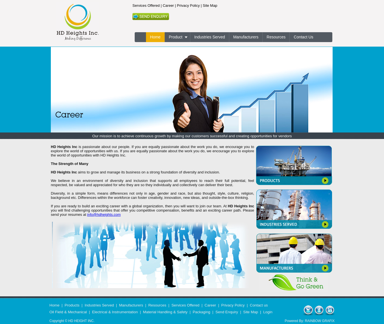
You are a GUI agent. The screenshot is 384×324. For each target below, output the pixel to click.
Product (175, 37)
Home (155, 37)
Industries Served (209, 37)
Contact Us (303, 37)
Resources (276, 37)
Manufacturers (245, 37)
